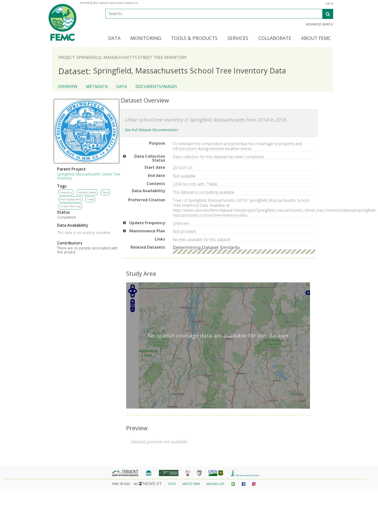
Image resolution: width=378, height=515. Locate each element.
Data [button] (114, 38)
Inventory (66, 192)
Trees (90, 199)
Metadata (97, 86)
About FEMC (191, 484)
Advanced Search (319, 24)
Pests (106, 192)
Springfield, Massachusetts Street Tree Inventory (88, 176)
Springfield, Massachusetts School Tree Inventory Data (172, 70)
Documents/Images (156, 86)
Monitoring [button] (145, 38)
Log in (329, 3)
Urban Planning (70, 206)
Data (121, 86)
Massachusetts (87, 192)
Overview (67, 86)
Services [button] (237, 38)
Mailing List (215, 484)
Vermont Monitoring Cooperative (118, 3)
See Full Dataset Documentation (151, 129)
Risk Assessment (70, 199)
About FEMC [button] (316, 38)
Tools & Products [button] (194, 38)
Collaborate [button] (274, 38)
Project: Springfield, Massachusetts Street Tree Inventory (122, 57)
